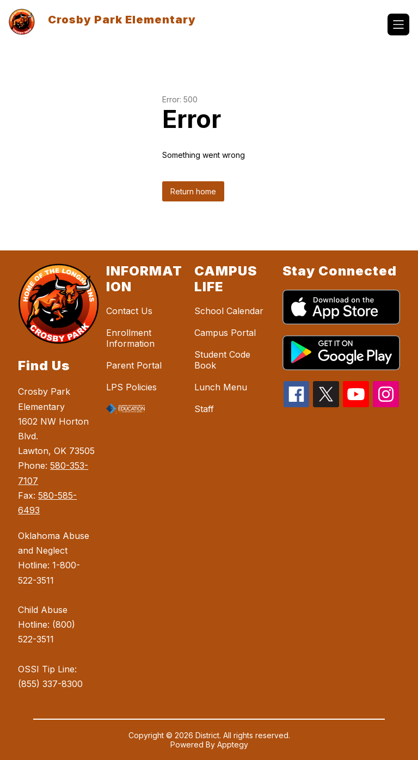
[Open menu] (398, 24)
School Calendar (228, 310)
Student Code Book (222, 360)
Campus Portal (225, 332)
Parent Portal (134, 365)
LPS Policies (131, 387)
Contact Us (129, 310)
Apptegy (232, 744)
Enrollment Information (130, 338)
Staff (204, 408)
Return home (193, 191)
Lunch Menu (220, 387)
